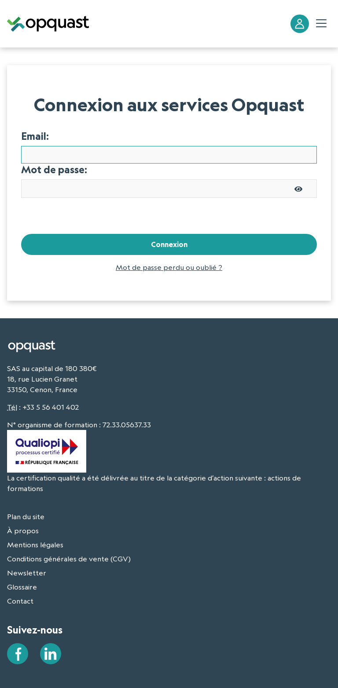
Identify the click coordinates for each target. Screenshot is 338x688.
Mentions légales (35, 544)
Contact (20, 601)
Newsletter (26, 572)
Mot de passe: (54, 170)
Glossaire (22, 586)
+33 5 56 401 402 (50, 407)
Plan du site (25, 516)
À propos (23, 530)
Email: (35, 136)
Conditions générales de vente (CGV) (69, 558)
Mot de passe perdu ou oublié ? (169, 267)
